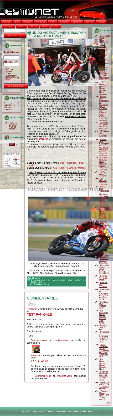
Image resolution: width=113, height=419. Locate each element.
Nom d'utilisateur (11, 53)
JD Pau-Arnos (103, 173)
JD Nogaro (102, 179)
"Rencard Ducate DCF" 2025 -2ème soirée (104, 395)
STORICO (77, 22)
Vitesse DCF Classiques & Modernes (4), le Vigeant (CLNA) (104, 228)
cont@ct (31, 165)
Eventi (46, 284)
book (81, 162)
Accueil (6, 22)
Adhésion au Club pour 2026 (103, 261)
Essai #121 (40, 361)
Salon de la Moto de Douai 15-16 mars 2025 (103, 376)
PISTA (52, 22)
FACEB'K (33, 26)
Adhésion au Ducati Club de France (13, 126)
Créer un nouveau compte (9, 71)
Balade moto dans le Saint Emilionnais (104, 75)
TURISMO (64, 22)
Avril (11, 144)
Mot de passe (10, 62)
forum (62, 168)
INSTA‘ (45, 26)
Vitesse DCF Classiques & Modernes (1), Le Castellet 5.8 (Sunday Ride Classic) (104, 107)
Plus (108, 403)
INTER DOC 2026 (103, 255)
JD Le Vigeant (102, 46)
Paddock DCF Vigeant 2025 (103, 305)
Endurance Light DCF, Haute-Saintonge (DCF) (104, 211)
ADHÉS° (101, 22)
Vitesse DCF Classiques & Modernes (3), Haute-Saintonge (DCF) (104, 194)
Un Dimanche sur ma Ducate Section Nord (103, 364)
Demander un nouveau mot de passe (12, 78)
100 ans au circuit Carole (103, 55)
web (62, 162)
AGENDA (27, 22)
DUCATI (55, 26)
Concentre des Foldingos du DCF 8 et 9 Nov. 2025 (104, 294)
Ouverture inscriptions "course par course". (104, 385)
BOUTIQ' (89, 22)
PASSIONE (40, 22)
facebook (71, 162)
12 (18, 159)
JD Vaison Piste (104, 64)
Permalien (32, 309)
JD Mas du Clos (104, 132)
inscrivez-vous (59, 280)
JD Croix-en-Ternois (103, 124)
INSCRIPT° (8, 26)
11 (16, 159)
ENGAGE (21, 26)
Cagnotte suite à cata (103, 327)
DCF (17, 22)
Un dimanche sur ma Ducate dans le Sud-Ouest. (103, 317)
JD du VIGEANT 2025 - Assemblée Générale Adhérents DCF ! (104, 351)
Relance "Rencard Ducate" (103, 278)
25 (16, 164)
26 (18, 164)
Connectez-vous (38, 280)
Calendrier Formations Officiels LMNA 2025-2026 (104, 269)
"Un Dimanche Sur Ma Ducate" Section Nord (103, 87)
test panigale (39, 314)
